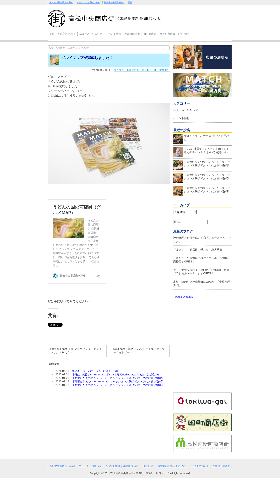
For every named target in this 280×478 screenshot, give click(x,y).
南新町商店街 (132, 34)
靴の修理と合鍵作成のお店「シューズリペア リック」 (202, 239)
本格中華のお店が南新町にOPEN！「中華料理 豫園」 (201, 283)
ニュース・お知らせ (90, 34)
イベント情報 (113, 34)
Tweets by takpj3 (183, 296)
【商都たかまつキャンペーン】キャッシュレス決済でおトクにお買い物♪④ (117, 377)
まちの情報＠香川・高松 (61, 2)
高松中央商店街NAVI (114, 2)
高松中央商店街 (56, 47)
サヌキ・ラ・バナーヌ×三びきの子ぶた (96, 370)
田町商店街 (150, 34)
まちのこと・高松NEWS (88, 2)
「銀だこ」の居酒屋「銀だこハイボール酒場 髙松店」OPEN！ (201, 259)
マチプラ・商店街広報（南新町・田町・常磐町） (142, 70)
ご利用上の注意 (221, 466)
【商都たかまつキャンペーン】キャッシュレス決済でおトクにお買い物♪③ (117, 381)
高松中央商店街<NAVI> (63, 34)
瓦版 (130, 2)
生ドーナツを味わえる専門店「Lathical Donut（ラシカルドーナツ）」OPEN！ (201, 271)
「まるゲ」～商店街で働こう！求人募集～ (199, 249)
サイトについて (200, 466)
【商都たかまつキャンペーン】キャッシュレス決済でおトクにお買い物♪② (117, 384)
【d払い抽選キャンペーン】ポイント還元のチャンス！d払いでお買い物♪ (116, 374)
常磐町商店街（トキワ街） (175, 34)
